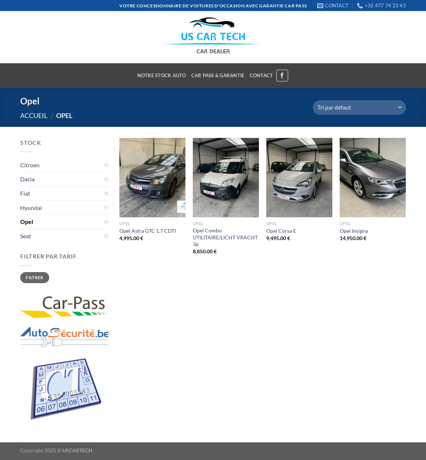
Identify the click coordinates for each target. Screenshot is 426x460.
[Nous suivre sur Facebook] (282, 75)
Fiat (25, 193)
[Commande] (359, 107)
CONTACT (261, 75)
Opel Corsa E (281, 231)
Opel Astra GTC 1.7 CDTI (147, 231)
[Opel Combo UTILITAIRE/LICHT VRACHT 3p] (226, 177)
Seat (25, 235)
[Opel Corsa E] (299, 177)
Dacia (27, 178)
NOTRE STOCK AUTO (161, 75)
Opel (26, 221)
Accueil (33, 115)
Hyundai (31, 207)
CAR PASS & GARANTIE (218, 75)
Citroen (30, 164)
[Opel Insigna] (373, 177)
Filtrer (35, 277)
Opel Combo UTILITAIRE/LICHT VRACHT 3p (225, 237)
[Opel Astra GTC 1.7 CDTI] (152, 177)
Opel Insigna (354, 231)
